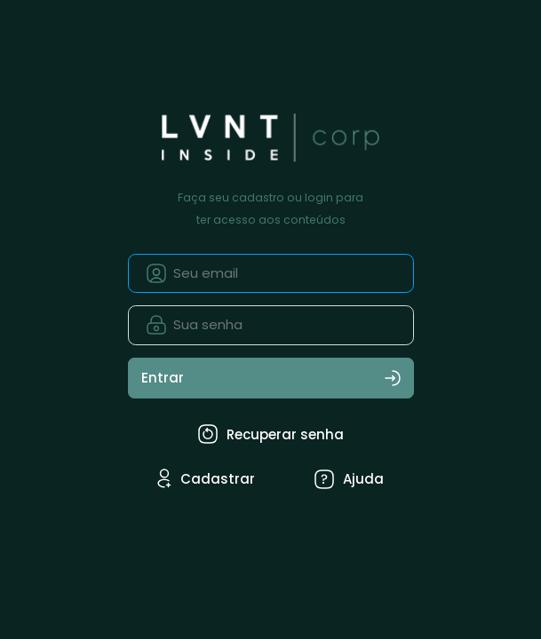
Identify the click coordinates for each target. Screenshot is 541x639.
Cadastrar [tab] (206, 478)
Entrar (271, 377)
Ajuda (349, 479)
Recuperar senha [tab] (271, 434)
